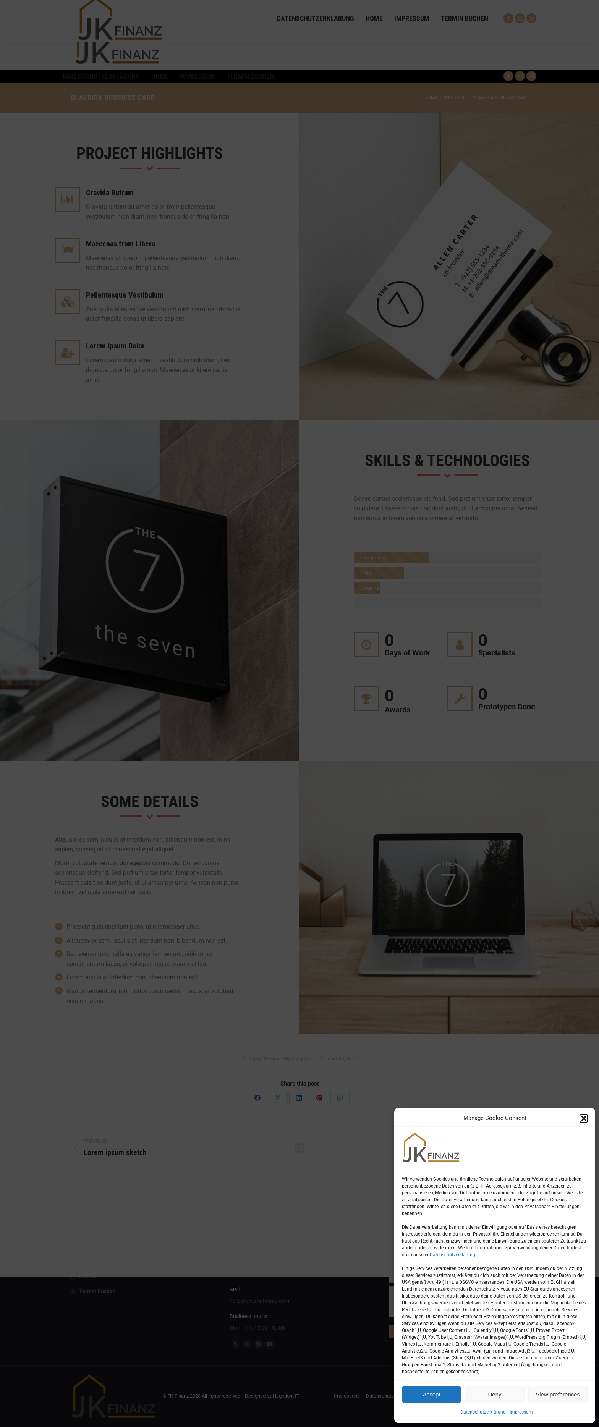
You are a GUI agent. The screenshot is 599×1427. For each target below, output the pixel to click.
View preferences (558, 1394)
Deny (494, 1394)
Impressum (521, 1412)
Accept (431, 1394)
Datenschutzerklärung (452, 1254)
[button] (584, 1118)
